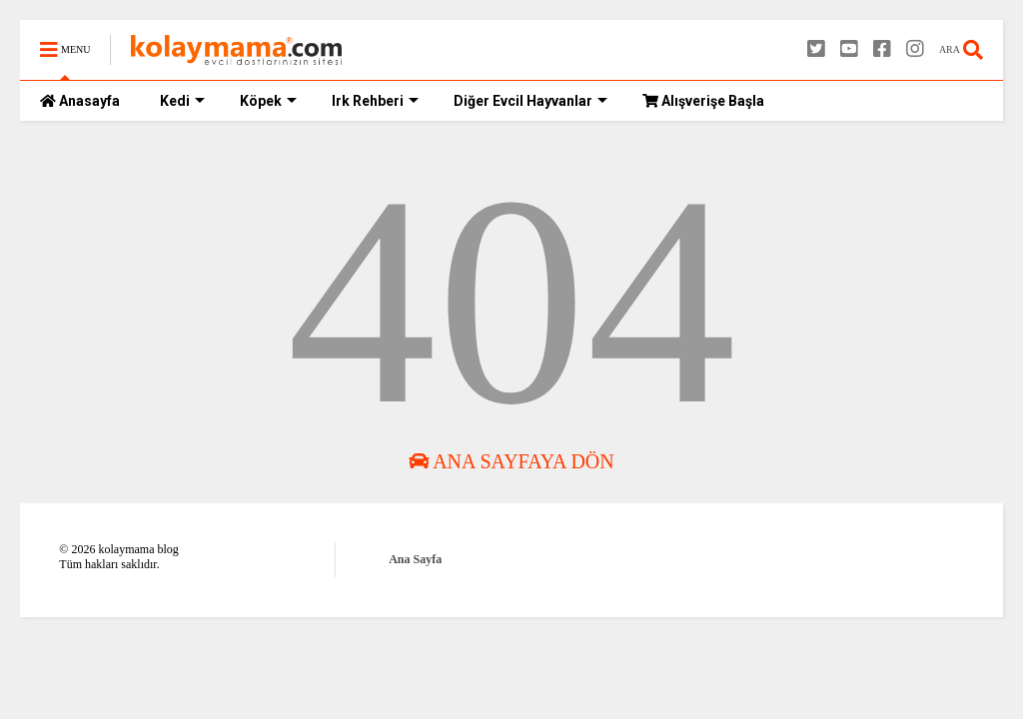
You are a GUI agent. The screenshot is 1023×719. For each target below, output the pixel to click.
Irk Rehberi (375, 101)
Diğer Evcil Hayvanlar (530, 101)
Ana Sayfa (415, 559)
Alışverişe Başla (703, 101)
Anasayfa (80, 101)
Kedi (182, 101)
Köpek (268, 101)
